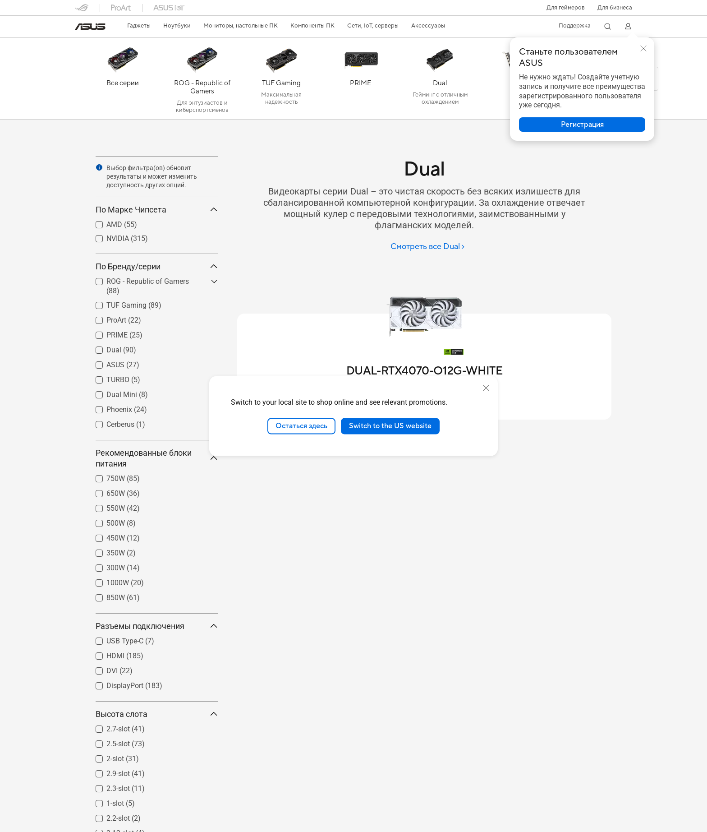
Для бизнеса (614, 7)
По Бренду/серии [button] (157, 266)
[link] (90, 26)
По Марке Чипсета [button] (157, 209)
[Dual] (440, 81)
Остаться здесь (301, 425)
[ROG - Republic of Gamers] (202, 81)
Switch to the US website (390, 425)
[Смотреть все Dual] (427, 247)
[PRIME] (360, 81)
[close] (486, 388)
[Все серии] (122, 81)
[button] (565, 7)
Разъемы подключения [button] (157, 626)
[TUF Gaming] (281, 81)
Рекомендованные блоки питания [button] (157, 458)
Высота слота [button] (157, 714)
